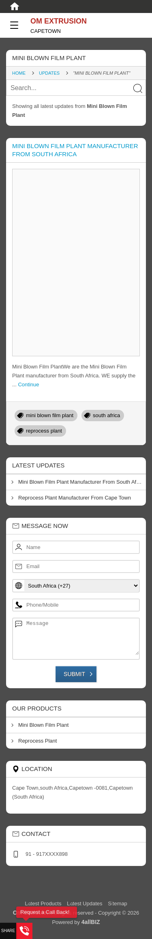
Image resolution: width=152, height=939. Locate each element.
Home (19, 73)
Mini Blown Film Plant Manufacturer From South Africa (81, 482)
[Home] (14, 6)
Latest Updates (84, 903)
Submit (74, 674)
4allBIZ (90, 922)
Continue (28, 384)
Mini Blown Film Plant (43, 725)
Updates (49, 73)
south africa (106, 415)
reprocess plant (44, 431)
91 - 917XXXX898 (47, 854)
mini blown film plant (49, 415)
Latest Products (44, 903)
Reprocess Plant (37, 741)
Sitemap (117, 903)
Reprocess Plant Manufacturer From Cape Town (74, 498)
